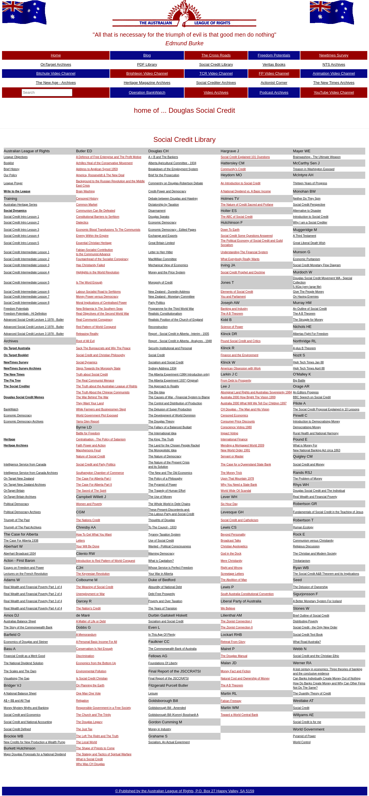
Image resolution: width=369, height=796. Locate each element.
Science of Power (232, 326)
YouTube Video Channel (334, 92)
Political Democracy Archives (22, 512)
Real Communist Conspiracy (94, 319)
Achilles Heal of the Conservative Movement (104, 163)
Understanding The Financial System (244, 252)
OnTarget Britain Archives (20, 496)
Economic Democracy (162, 222)
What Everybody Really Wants (240, 259)
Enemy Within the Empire (92, 235)
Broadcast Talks (231, 540)
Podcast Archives (274, 92)
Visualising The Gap (16, 678)
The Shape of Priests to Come (95, 748)
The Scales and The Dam (20, 671)
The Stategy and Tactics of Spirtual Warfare (103, 754)
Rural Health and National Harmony (315, 433)
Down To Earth (230, 229)
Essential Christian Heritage (94, 243)
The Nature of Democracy (165, 456)
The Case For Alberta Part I (93, 478)
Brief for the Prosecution (163, 175)
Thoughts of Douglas (161, 520)
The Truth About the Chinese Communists (103, 392)
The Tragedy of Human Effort (167, 490)
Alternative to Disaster (307, 210)
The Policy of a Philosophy (165, 478)
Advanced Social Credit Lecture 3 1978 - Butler (34, 333)
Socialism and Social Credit (166, 362)
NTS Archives (334, 64)
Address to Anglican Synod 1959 (97, 169)
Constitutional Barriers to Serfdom (97, 216)
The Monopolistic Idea (162, 450)
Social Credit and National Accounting (28, 722)
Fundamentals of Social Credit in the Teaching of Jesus (328, 512)
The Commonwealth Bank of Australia (172, 648)
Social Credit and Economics (22, 714)
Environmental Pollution (91, 671)
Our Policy (10, 175)
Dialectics (82, 222)
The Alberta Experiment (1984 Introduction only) (179, 374)
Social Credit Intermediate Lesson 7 (26, 296)
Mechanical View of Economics (168, 265)
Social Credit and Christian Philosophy (100, 355)
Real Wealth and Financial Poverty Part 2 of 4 (33, 594)
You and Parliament (233, 296)
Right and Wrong (231, 567)
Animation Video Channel (334, 73)
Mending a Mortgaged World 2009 (242, 445)
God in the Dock (231, 553)
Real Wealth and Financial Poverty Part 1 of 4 (33, 587)
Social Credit (156, 355)
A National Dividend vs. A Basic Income (246, 191)
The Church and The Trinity (93, 714)
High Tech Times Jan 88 (308, 362)
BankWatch (11, 409)
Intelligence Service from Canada (25, 464)
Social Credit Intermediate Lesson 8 (26, 302)
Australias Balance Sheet (20, 621)
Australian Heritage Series (20, 204)
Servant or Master (232, 456)
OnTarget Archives (55, 64)
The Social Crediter (17, 386)
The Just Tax (84, 729)
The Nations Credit (88, 520)
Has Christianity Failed (90, 265)
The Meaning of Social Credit (94, 587)
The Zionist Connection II (237, 627)
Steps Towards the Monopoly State (98, 368)
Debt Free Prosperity (161, 594)
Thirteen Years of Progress (310, 183)
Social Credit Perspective (309, 204)
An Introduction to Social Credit (240, 183)
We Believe (228, 608)
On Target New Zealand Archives (25, 484)
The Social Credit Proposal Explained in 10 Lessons (326, 409)
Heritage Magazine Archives (147, 82)
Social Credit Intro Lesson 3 (21, 229)
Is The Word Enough (89, 282)
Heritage (9, 439)
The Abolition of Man (234, 579)
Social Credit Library (216, 64)
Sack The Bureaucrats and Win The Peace (103, 348)
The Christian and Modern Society (314, 553)
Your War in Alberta (160, 573)
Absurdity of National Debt (165, 587)
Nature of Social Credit (90, 456)
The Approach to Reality (163, 386)
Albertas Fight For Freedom (310, 333)
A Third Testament (304, 235)
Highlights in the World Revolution (97, 272)
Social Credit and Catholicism (239, 520)
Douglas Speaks (159, 216)
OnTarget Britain (14, 490)
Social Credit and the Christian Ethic (316, 656)
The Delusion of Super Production (170, 409)
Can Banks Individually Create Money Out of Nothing (326, 678)
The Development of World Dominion (172, 415)
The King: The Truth (161, 439)
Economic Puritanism (306, 259)
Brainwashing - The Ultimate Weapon (316, 157)
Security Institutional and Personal (170, 348)
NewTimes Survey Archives (22, 368)
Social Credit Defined (17, 729)
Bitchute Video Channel (56, 73)
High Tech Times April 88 (309, 368)
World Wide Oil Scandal (236, 490)
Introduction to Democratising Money (316, 421)
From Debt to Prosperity (236, 380)
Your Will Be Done (87, 546)
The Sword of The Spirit (91, 490)
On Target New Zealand (19, 478)
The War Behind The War (92, 397)
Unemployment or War (90, 594)
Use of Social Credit (161, 540)
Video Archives (216, 92)
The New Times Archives (333, 82)
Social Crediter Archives (216, 82)
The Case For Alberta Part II (94, 484)
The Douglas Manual (234, 656)
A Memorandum (86, 634)
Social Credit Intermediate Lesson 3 (26, 265)
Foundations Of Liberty (163, 663)
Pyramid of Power (304, 736)
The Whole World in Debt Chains (169, 504)
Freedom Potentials (274, 55)
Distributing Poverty (305, 621)
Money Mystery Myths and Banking (26, 707)
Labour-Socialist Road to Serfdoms (98, 291)
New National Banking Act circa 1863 (316, 450)
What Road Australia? (307, 641)
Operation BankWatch (147, 92)
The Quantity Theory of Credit (312, 693)
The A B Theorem (232, 313)
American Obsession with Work (241, 368)
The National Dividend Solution (23, 663)
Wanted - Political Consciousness (169, 546)
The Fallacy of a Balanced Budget (170, 427)
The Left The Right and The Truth (97, 736)
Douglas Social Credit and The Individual (319, 490)
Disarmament (156, 210)
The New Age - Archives (56, 82)
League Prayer (13, 183)
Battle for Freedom (88, 433)
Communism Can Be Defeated (95, 210)
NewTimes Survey (16, 362)
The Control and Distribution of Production (175, 403)
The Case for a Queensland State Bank (246, 464)
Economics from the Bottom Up (96, 663)
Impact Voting (229, 433)
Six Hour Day (229, 504)
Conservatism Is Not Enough (94, 648)
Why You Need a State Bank (239, 484)
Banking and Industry (234, 308)
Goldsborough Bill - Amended (167, 707)
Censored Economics (234, 415)
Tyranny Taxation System (164, 534)
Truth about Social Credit (92, 374)
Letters (80, 540)
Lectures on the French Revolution (26, 573)
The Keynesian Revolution (93, 573)
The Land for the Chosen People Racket (174, 445)
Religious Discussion (306, 546)
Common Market (86, 204)
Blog (147, 55)
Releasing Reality (87, 333)
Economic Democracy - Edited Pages (172, 229)
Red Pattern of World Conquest (96, 326)
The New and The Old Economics (170, 472)
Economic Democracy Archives (24, 421)
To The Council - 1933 (162, 527)
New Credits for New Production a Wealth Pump (34, 742)
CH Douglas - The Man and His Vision (245, 409)
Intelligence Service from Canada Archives (31, 472)
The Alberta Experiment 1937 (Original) (173, 380)
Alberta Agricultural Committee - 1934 (172, 163)
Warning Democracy (161, 553)
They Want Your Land (90, 403)
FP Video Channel (274, 73)
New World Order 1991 (235, 450)
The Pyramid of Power (162, 484)
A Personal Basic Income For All (96, 641)
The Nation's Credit (88, 608)
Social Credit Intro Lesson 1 (21, 216)
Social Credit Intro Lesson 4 (21, 235)
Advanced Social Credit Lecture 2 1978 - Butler (34, 326)
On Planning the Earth (90, 685)
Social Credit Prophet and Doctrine (243, 272)
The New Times (14, 374)
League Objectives (16, 157)
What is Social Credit (89, 759)
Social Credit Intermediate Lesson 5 (26, 282)
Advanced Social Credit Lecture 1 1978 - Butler (34, 319)
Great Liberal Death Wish (309, 243)
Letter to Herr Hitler (160, 252)
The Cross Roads (216, 55)
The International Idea (162, 433)
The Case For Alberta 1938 (21, 540)
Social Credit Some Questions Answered (246, 235)
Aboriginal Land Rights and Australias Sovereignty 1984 (256, 392)
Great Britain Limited (161, 243)
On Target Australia (17, 348)
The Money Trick (231, 472)
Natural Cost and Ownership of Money (245, 678)
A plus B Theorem (304, 348)
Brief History (11, 169)
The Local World (86, 742)
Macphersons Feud (88, 450)
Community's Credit (233, 169)
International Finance (234, 439)
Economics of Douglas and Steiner (26, 641)
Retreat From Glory (233, 641)
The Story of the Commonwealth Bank (28, 627)
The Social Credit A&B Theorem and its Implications (326, 573)
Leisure (153, 693)
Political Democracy (16, 504)
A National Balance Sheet (20, 693)
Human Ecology (303, 527)
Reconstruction (158, 326)
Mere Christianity (231, 560)
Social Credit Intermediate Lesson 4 (26, 272)
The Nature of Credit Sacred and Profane (247, 204)
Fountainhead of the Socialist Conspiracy (102, 259)
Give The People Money (308, 291)
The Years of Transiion (162, 608)
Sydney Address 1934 (162, 368)
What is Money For (305, 445)
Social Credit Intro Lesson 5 (21, 243)
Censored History (87, 198)
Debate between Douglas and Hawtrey (173, 198)
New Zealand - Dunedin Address (169, 291)
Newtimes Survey (333, 55)
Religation (82, 700)
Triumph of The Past (17, 520)
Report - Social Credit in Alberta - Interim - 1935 (178, 333)
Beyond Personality (233, 534)
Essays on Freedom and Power (24, 567)
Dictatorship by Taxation (163, 204)
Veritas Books (274, 64)
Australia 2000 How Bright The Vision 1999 (248, 397)
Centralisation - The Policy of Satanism (101, 439)
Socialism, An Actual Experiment (169, 742)
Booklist (9, 163)
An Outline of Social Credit (310, 308)
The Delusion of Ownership (310, 587)
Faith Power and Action (91, 445)
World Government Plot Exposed (97, 415)
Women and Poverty (89, 504)
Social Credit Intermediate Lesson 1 (26, 252)
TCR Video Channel (216, 73)
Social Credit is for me (307, 722)
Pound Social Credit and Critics (240, 341)
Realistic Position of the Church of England (175, 319)
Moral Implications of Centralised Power (101, 302)
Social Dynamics (15, 210)
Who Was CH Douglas (90, 764)
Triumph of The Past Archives (23, 527)
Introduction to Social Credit (310, 216)
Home (56, 55)
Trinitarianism (301, 560)
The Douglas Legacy (89, 722)
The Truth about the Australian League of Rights (106, 386)
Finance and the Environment (239, 355)
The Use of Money (160, 496)
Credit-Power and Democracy (167, 191)
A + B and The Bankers (163, 157)
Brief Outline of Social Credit (311, 615)
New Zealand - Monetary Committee (171, 296)
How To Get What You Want (94, 534)
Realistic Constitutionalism (165, 313)
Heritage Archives (16, 445)
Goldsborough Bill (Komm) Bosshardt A (173, 714)
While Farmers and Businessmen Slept (101, 409)
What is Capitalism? (161, 560)
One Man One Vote (88, 693)
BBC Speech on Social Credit (312, 397)
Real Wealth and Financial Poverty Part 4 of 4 (33, 608)
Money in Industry (159, 729)
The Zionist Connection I (236, 621)
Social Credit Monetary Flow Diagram (317, 265)
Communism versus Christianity (313, 540)
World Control (301, 742)
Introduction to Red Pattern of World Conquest (105, 560)
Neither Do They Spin (306, 198)
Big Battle (299, 380)
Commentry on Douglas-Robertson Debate (175, 183)
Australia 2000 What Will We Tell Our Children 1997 (254, 403)
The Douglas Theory (161, 421)
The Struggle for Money (308, 319)
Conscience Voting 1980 (236, 427)
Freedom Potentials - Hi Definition (25, 313)
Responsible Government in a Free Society (103, 707)
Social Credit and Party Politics (96, 464)
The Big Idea (156, 392)
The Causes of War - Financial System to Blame (179, 397)
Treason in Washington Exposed (313, 169)
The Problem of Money (307, 478)
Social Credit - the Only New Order (315, 627)
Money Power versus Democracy (97, 296)
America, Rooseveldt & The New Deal (100, 175)
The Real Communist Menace (95, 380)
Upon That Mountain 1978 (237, 478)
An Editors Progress (306, 392)
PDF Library (147, 64)
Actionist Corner (274, 82)
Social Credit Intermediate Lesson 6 (26, 291)
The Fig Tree (12, 380)
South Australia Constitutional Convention (247, 594)
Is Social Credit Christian (92, 678)
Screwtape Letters (232, 573)
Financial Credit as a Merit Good (24, 656)
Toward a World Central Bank (239, 714)
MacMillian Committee (162, 259)
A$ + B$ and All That (17, 700)
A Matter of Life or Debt (91, 621)
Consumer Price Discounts (238, 421)
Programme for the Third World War (171, 308)
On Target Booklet (16, 355)
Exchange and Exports (163, 235)
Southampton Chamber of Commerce (100, 472)
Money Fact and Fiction (236, 671)
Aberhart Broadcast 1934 (20, 553)
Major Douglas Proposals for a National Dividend (35, 754)
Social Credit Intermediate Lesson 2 (26, 259)
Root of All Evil (85, 341)
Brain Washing (85, 191)
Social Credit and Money (308, 464)
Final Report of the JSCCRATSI (168, 678)
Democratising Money (307, 427)
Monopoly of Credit (160, 282)
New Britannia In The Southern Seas (99, 308)
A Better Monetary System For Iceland (317, 601)
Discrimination (85, 656)
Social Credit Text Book (308, 634)
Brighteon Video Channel (147, 73)
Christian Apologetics (234, 546)
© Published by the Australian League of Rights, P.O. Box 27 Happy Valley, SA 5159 (184, 791)
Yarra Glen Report (87, 421)
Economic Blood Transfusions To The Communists (108, 229)
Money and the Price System (166, 272)
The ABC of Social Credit (237, 216)
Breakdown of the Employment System (173, 169)
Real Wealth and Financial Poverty (315, 496)
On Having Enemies (306, 296)
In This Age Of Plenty (162, 634)
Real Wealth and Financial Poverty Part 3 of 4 (33, 601)
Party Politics (156, 302)
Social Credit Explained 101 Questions (245, 157)
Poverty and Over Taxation (165, 601)
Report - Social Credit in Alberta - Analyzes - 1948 (180, 341)
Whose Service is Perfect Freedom (170, 567)
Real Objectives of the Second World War (102, 313)
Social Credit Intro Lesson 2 (21, 222)
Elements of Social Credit (237, 291)
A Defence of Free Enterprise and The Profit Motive (109, 157)
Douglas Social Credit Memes (24, 397)
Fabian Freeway (231, 701)
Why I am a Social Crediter (310, 222)
